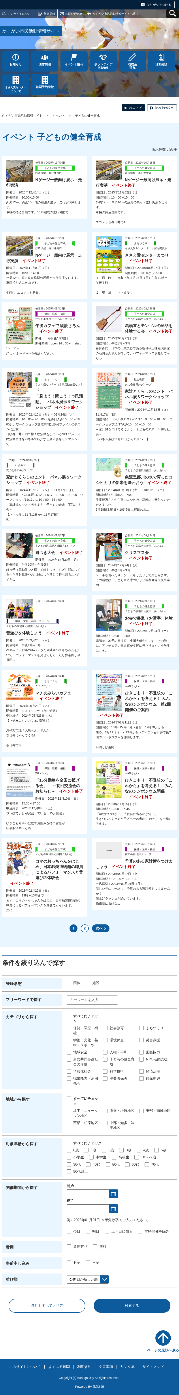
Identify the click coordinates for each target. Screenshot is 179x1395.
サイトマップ (153, 1367)
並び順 (12, 1279)
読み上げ (135, 108)
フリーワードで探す (23, 999)
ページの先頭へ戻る (163, 1350)
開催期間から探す (22, 1187)
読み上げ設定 (164, 108)
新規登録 (49, 13)
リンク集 (128, 1367)
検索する (132, 1305)
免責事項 (106, 1367)
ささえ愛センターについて (15, 89)
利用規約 (84, 1367)
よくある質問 (59, 1367)
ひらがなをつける (159, 4)
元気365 (98, 1386)
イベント (59, 115)
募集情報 (103, 66)
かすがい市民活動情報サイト (22, 115)
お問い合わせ (74, 13)
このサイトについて (21, 13)
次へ (99, 928)
